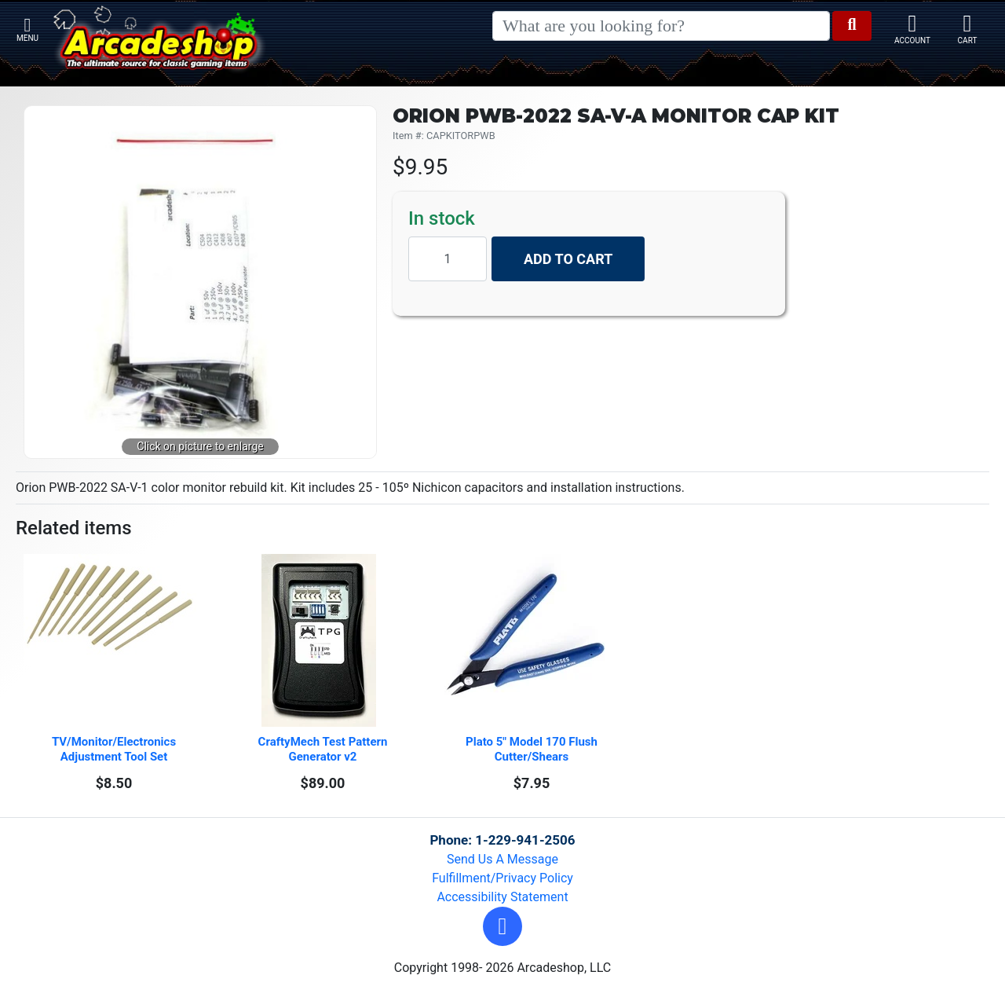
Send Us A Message (502, 859)
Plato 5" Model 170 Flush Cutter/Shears (533, 749)
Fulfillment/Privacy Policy (502, 878)
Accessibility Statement (502, 896)
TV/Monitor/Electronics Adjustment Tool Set (115, 749)
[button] (502, 926)
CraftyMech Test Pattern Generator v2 (324, 749)
